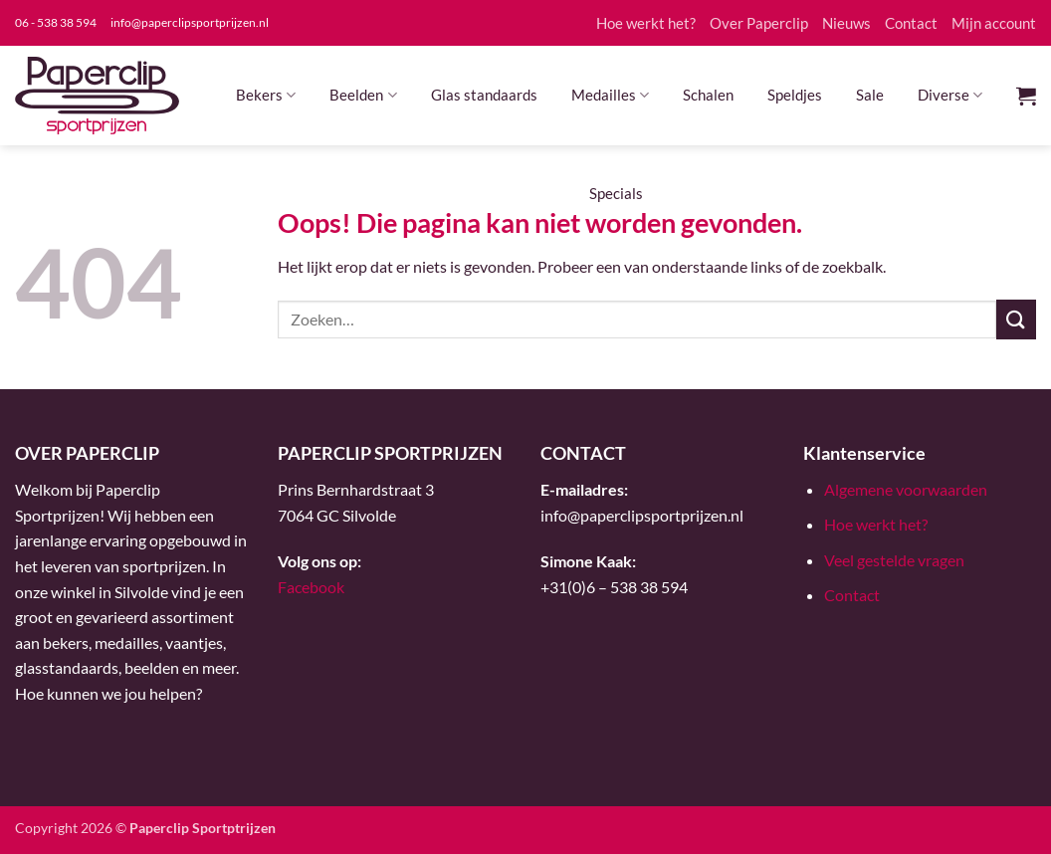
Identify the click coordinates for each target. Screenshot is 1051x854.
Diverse (950, 95)
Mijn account (993, 23)
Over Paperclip (759, 23)
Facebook (311, 586)
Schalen (708, 95)
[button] (1026, 95)
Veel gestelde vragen (894, 559)
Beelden (362, 95)
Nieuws (846, 23)
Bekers (266, 95)
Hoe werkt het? (646, 23)
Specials (616, 193)
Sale (870, 95)
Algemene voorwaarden (905, 489)
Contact (911, 23)
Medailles (610, 95)
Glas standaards (484, 95)
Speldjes (794, 95)
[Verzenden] (1016, 319)
